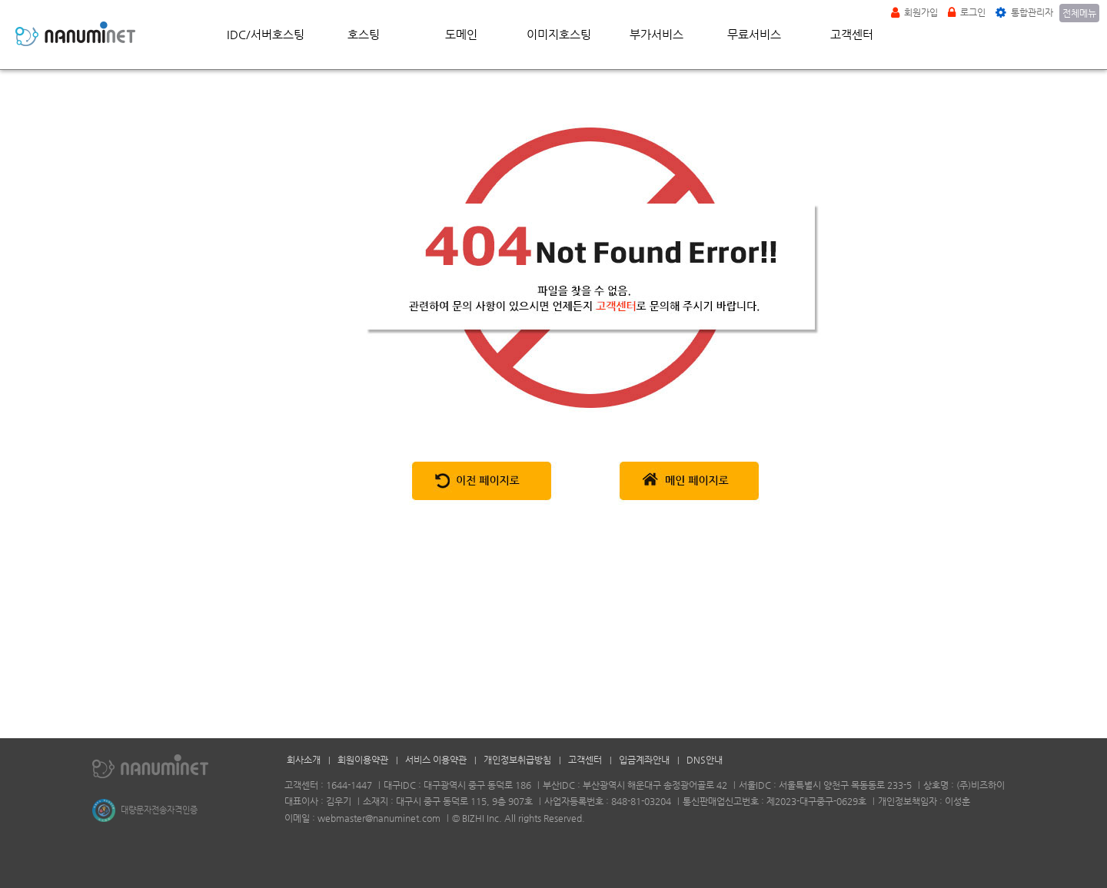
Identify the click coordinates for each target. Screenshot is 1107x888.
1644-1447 (349, 785)
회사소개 (304, 759)
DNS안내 (704, 759)
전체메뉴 (1079, 13)
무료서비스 (754, 34)
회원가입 (914, 12)
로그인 (967, 12)
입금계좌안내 (644, 759)
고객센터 (851, 34)
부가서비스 (656, 34)
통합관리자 (1024, 12)
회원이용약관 (362, 759)
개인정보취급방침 (517, 759)
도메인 (461, 34)
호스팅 (363, 34)
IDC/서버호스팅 (265, 34)
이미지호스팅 (559, 34)
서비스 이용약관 (436, 759)
